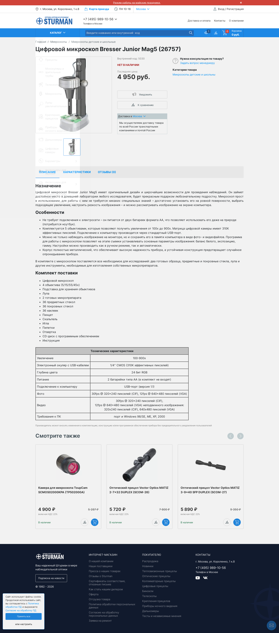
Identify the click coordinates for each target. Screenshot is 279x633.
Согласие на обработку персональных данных (104, 614)
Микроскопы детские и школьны (194, 74)
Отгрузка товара (99, 599)
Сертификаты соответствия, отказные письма (107, 582)
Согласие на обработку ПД (21, 610)
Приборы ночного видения (159, 606)
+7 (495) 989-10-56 (98, 19)
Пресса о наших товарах (104, 571)
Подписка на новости (51, 578)
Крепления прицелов (156, 601)
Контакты (219, 20)
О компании (236, 20)
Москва (139, 116)
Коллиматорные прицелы (159, 581)
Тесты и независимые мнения (161, 616)
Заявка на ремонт (100, 620)
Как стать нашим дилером (106, 589)
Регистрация (235, 9)
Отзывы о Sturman (100, 576)
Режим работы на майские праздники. (136, 2)
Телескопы (149, 596)
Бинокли (147, 591)
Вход (221, 9)
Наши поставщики (100, 566)
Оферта (93, 594)
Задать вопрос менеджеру (197, 63)
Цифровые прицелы (155, 586)
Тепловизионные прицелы (159, 571)
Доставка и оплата (199, 20)
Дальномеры (150, 611)
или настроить (23, 624)
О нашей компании (101, 561)
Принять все (23, 616)
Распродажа (150, 561)
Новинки (147, 566)
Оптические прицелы (156, 576)
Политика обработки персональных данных (112, 606)
